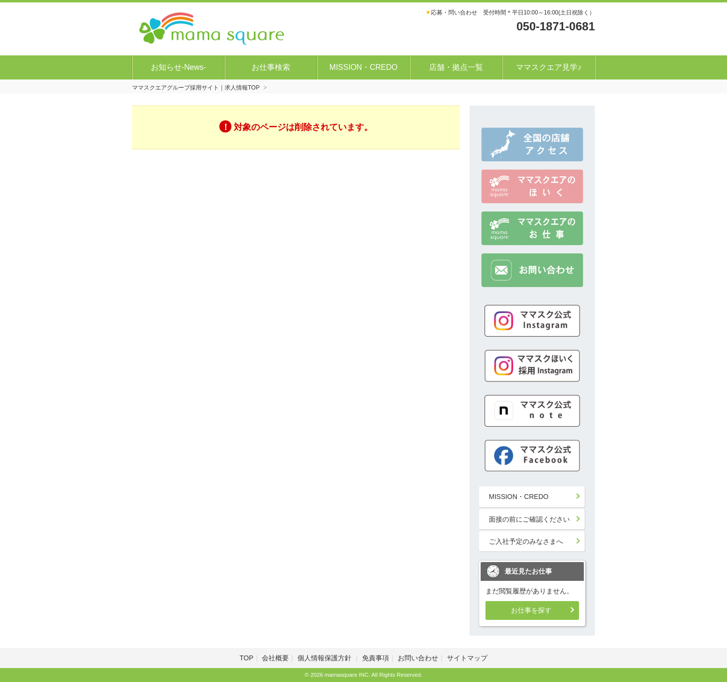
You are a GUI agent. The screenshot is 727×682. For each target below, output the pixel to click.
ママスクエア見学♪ (548, 67)
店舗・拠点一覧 (456, 67)
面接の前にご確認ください (529, 519)
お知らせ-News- (178, 67)
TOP (247, 658)
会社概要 (275, 658)
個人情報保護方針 (325, 658)
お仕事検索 (271, 67)
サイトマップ (467, 658)
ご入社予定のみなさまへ (526, 541)
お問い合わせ (418, 658)
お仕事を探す (531, 610)
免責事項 (375, 658)
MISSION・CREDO (363, 67)
